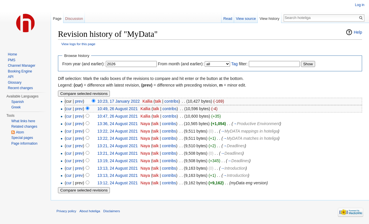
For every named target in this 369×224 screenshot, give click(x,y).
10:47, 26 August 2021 (117, 116)
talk (158, 101)
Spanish (17, 102)
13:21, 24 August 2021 (117, 145)
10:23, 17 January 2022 (118, 101)
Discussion (74, 18)
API (10, 77)
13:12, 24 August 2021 (117, 183)
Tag (234, 64)
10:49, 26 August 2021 (117, 108)
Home (12, 54)
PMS (11, 60)
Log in (359, 5)
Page (57, 18)
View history (269, 18)
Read (227, 18)
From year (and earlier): (83, 64)
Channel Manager (21, 66)
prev (79, 101)
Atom (20, 132)
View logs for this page (78, 44)
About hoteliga (90, 211)
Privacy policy (66, 211)
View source (246, 18)
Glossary (14, 83)
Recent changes (20, 88)
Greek (16, 107)
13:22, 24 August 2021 (117, 131)
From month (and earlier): (181, 64)
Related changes (24, 127)
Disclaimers (111, 211)
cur (68, 108)
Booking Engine (20, 71)
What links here (23, 121)
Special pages (22, 138)
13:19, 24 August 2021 (117, 160)
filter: (239, 64)
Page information (24, 143)
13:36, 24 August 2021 (117, 123)
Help (358, 32)
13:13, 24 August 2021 (117, 168)
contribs (171, 101)
